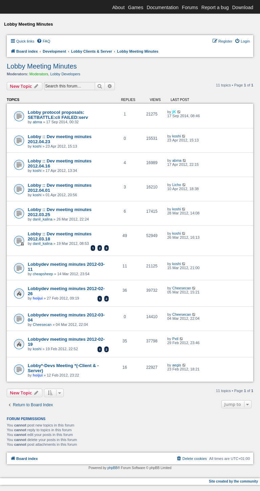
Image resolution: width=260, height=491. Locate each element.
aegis (176, 365)
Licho (176, 185)
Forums (190, 7)
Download (242, 7)
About (118, 7)
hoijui (38, 298)
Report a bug (215, 7)
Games (135, 7)
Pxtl (175, 339)
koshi (37, 146)
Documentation (162, 7)
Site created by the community (233, 481)
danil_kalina (42, 219)
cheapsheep (43, 274)
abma (37, 122)
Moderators (38, 74)
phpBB (112, 468)
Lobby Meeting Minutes (42, 66)
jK (174, 112)
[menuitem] (43, 41)
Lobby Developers (65, 74)
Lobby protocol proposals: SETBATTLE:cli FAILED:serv (58, 115)
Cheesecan (181, 288)
